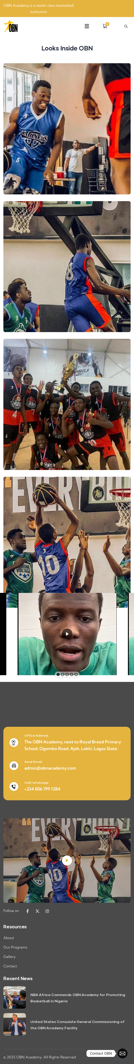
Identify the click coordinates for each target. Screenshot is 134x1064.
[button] (87, 26)
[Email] (122, 1053)
